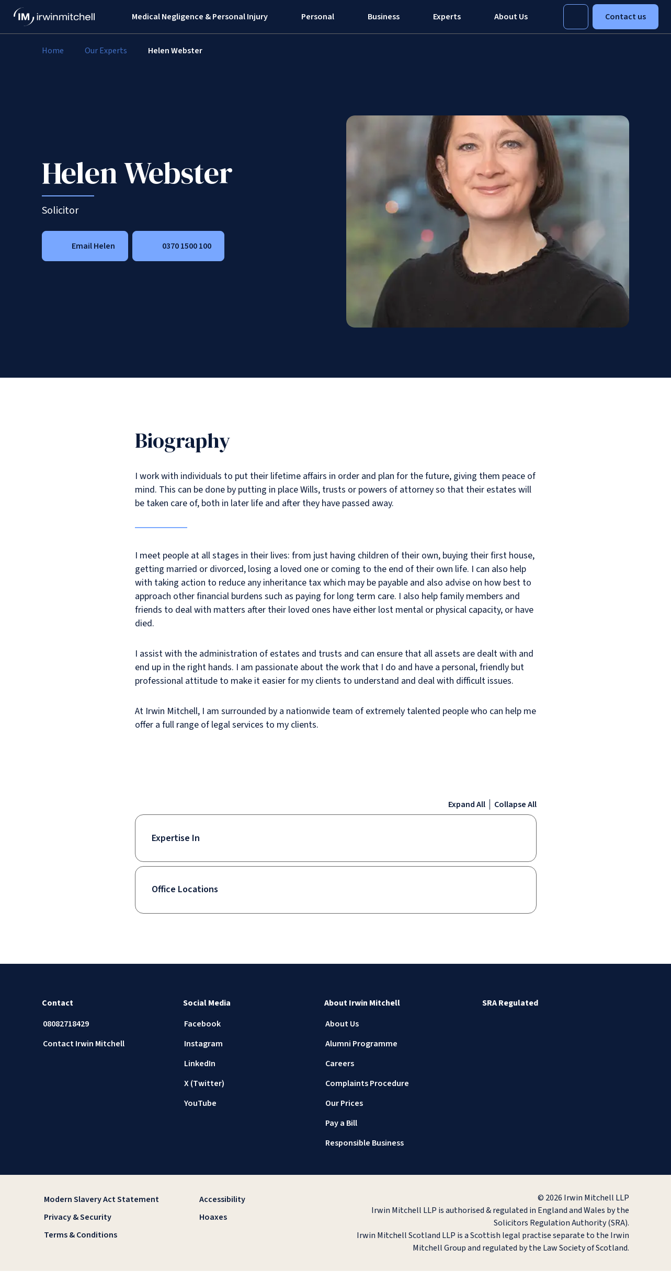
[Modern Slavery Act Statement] (103, 1200)
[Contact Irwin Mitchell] (104, 1045)
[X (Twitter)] (245, 1084)
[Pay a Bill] (386, 1124)
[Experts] (446, 17)
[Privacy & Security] (103, 1218)
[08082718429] (104, 1025)
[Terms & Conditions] (103, 1236)
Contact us (625, 16)
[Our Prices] (386, 1104)
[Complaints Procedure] (386, 1084)
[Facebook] (245, 1025)
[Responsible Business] (386, 1144)
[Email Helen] (85, 246)
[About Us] (386, 1025)
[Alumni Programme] (386, 1045)
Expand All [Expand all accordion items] (466, 804)
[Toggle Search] (575, 16)
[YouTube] (245, 1104)
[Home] (53, 50)
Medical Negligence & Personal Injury (200, 16)
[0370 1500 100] (178, 246)
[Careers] (386, 1064)
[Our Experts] (106, 50)
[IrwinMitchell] (54, 16)
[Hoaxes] (258, 1218)
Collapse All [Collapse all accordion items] (515, 804)
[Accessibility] (258, 1200)
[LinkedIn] (245, 1064)
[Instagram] (245, 1045)
